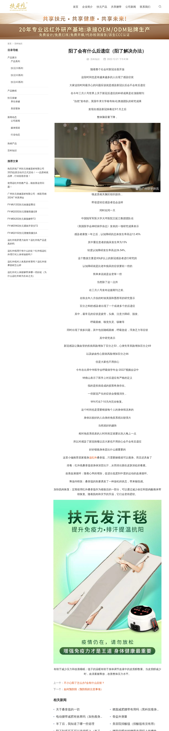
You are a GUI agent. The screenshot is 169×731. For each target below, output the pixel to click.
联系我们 (145, 6)
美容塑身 (15, 108)
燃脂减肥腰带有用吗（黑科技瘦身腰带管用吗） (137, 709)
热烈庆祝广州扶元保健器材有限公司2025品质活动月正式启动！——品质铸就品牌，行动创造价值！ (28, 172)
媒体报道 (15, 127)
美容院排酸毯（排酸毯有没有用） (135, 723)
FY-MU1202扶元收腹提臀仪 (21, 204)
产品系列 (15, 61)
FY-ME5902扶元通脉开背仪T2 (23, 225)
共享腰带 (116, 6)
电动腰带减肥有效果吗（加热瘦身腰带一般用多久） (80, 716)
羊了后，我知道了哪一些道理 (75, 723)
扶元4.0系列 (17, 82)
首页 (75, 6)
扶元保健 (12, 98)
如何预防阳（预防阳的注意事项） (83, 689)
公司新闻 (130, 6)
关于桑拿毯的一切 (68, 709)
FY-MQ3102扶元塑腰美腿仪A (22, 233)
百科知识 (95, 59)
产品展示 (12, 57)
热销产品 (12, 143)
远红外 (93, 457)
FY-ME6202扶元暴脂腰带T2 (22, 218)
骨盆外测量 (120, 716)
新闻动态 (12, 117)
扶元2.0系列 (17, 68)
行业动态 (15, 134)
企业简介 (87, 6)
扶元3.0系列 (17, 75)
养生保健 (15, 101)
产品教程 (12, 90)
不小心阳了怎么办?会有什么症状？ (84, 682)
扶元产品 (102, 6)
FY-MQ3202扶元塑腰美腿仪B (22, 211)
